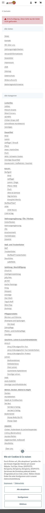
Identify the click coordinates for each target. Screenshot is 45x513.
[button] (31, 2)
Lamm (7, 139)
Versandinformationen (14, 54)
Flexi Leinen (12, 367)
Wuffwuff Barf (10, 203)
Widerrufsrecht (11, 80)
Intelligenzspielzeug (13, 274)
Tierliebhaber (10, 236)
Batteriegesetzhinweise (14, 84)
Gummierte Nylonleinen (17, 371)
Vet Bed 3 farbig (13, 410)
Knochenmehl (10, 232)
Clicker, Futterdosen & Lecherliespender (21, 429)
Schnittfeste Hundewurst (15, 123)
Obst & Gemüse (13, 193)
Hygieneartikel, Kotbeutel (15, 440)
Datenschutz (10, 75)
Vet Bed (8, 403)
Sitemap (8, 71)
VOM (6, 206)
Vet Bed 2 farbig (13, 407)
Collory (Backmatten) (13, 433)
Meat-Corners (10, 113)
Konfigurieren (23, 497)
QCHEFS (8, 117)
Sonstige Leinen (13, 374)
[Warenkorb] (40, 2)
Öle (6, 229)
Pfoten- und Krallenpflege (15, 331)
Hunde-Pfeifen (10, 436)
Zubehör (8, 239)
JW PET (7, 281)
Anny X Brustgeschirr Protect (18, 353)
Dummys (8, 308)
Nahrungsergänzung (13, 225)
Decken (7, 393)
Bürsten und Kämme (13, 317)
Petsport (8, 291)
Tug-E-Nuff (9, 301)
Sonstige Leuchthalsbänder (16, 384)
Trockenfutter (10, 251)
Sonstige (8, 294)
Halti (6, 377)
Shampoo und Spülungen (15, 320)
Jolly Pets (8, 277)
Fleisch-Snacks (10, 110)
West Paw (8, 305)
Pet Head (11, 324)
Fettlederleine (13, 364)
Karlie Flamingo (11, 284)
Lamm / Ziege (12, 182)
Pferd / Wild (12, 186)
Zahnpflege (9, 327)
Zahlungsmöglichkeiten (14, 49)
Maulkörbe (9, 443)
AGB (6, 67)
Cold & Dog (9, 213)
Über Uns (9, 448)
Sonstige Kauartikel (12, 160)
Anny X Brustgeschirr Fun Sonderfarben (23, 350)
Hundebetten (10, 396)
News (7, 36)
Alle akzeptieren (23, 489)
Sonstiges (8, 127)
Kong (7, 288)
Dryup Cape (12, 421)
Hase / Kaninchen (12, 149)
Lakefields (11, 262)
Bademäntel (9, 414)
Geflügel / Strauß (11, 142)
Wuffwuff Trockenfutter (16, 255)
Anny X (7, 343)
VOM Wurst (12, 210)
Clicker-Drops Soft (12, 120)
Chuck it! (8, 270)
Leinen (7, 357)
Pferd (7, 146)
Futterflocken (10, 222)
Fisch (7, 153)
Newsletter (9, 58)
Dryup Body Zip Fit (14, 417)
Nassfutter (9, 258)
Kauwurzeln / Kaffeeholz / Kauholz (18, 163)
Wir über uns (10, 45)
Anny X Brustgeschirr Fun (17, 346)
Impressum (9, 62)
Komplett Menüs (14, 199)
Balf (6, 248)
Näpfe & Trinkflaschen (13, 400)
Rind (6, 136)
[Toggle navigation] (3, 1)
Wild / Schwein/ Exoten (14, 156)
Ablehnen (23, 504)
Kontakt (8, 40)
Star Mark (8, 298)
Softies (7, 106)
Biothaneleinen (13, 360)
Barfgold (8, 172)
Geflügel (10, 179)
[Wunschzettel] (35, 2)
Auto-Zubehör (10, 381)
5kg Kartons (12, 196)
